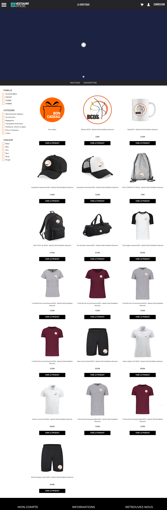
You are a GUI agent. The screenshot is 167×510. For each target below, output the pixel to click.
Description (90, 83)
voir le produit (52, 143)
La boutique (83, 4)
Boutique (75, 83)
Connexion (159, 4)
